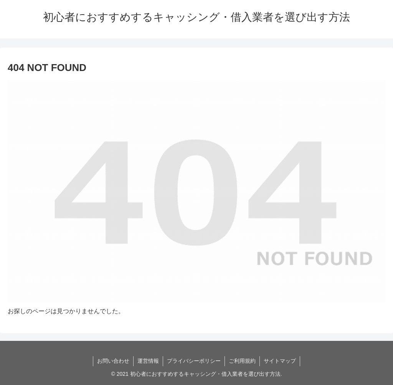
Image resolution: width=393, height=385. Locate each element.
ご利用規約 (242, 361)
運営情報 (148, 361)
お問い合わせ (113, 361)
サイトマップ (280, 361)
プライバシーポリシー (194, 361)
